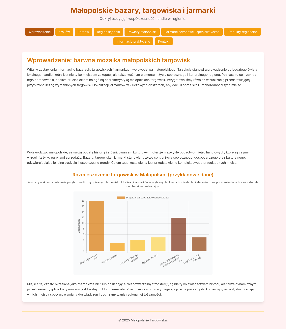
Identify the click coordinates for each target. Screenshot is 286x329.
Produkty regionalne (242, 32)
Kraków (64, 32)
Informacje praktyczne (133, 41)
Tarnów (83, 32)
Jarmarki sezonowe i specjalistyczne (191, 32)
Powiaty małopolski (142, 32)
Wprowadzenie (39, 32)
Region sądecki (108, 32)
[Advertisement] (143, 118)
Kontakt (163, 41)
